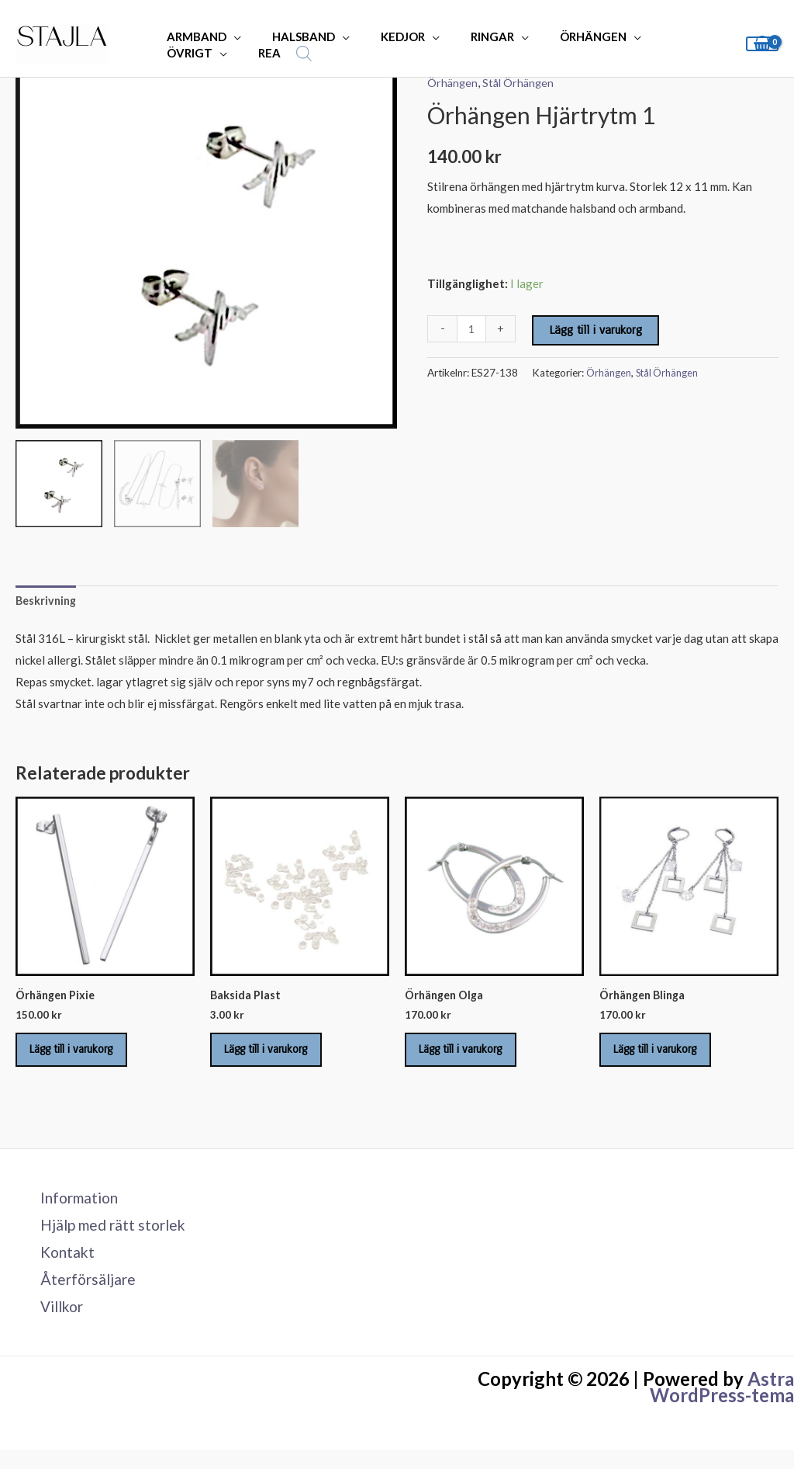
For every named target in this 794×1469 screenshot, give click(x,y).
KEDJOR (383, 36)
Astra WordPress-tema (722, 1406)
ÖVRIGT (652, 36)
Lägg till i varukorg (597, 330)
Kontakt (59, 1268)
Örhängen (453, 82)
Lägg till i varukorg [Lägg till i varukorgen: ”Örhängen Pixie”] (82, 1057)
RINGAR (465, 36)
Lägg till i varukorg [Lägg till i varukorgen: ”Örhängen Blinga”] (666, 1057)
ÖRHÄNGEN (558, 36)
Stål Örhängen (521, 82)
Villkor (55, 1325)
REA (174, 53)
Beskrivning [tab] (48, 601)
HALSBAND (292, 36)
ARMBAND (193, 36)
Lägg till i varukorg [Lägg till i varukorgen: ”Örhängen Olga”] (472, 1057)
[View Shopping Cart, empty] (762, 43)
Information (73, 1209)
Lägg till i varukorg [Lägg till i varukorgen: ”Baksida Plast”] (277, 1057)
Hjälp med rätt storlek (108, 1238)
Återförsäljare (80, 1296)
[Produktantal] (472, 328)
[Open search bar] (204, 53)
